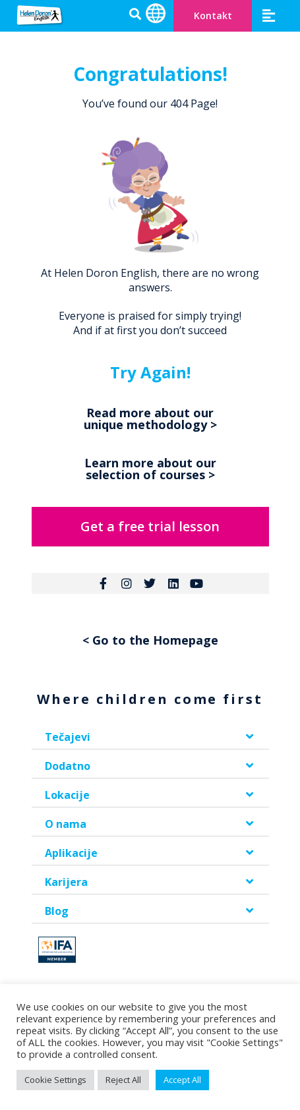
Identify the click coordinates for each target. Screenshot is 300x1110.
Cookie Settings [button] (55, 1080)
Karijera (66, 882)
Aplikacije (71, 853)
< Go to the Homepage (150, 640)
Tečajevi (67, 737)
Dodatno (67, 766)
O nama (65, 824)
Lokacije (67, 795)
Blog (57, 911)
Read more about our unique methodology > (150, 418)
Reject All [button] (123, 1080)
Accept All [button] (182, 1080)
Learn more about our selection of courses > (150, 468)
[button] (269, 15)
